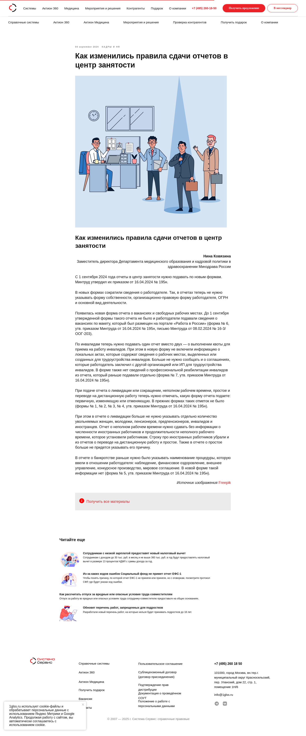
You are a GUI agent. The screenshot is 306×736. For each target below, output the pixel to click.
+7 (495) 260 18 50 (228, 669)
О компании (269, 22)
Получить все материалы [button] (108, 504)
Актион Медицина (96, 22)
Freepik (225, 485)
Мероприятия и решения (141, 22)
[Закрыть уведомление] (83, 705)
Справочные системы (23, 22)
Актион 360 (61, 22)
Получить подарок (234, 22)
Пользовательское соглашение (160, 669)
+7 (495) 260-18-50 (196, 8)
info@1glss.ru (223, 700)
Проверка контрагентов (189, 22)
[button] (240, 8)
